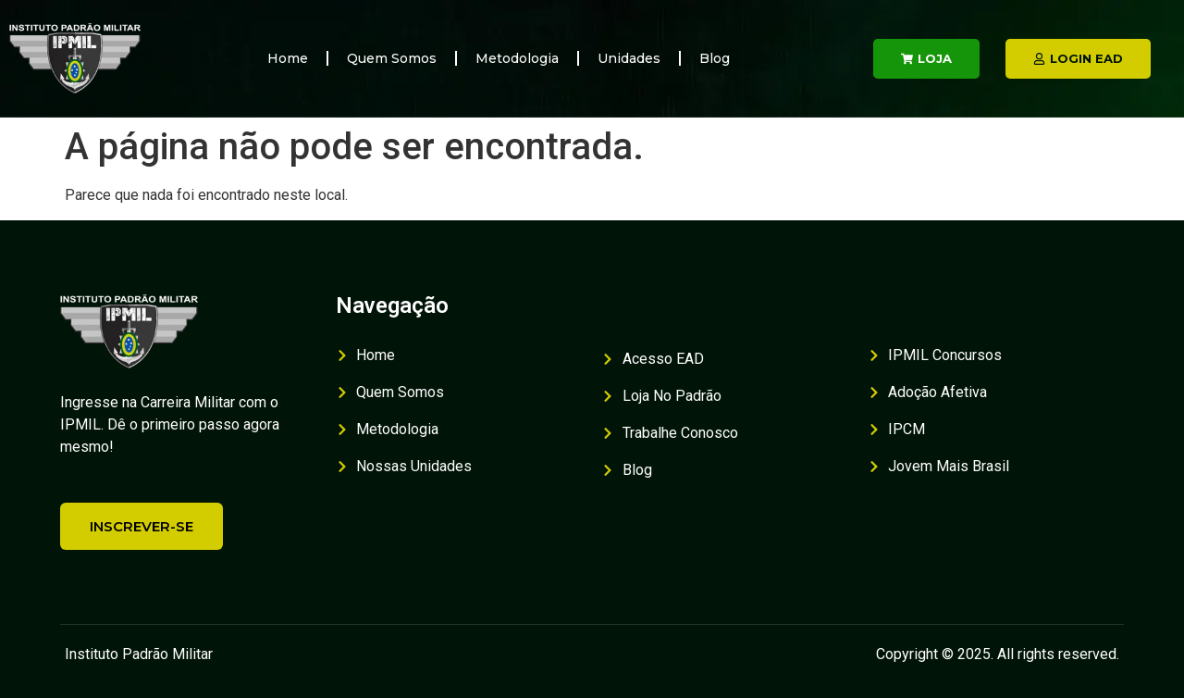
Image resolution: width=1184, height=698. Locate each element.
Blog (714, 58)
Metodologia (517, 58)
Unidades (629, 58)
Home (287, 58)
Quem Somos (392, 58)
